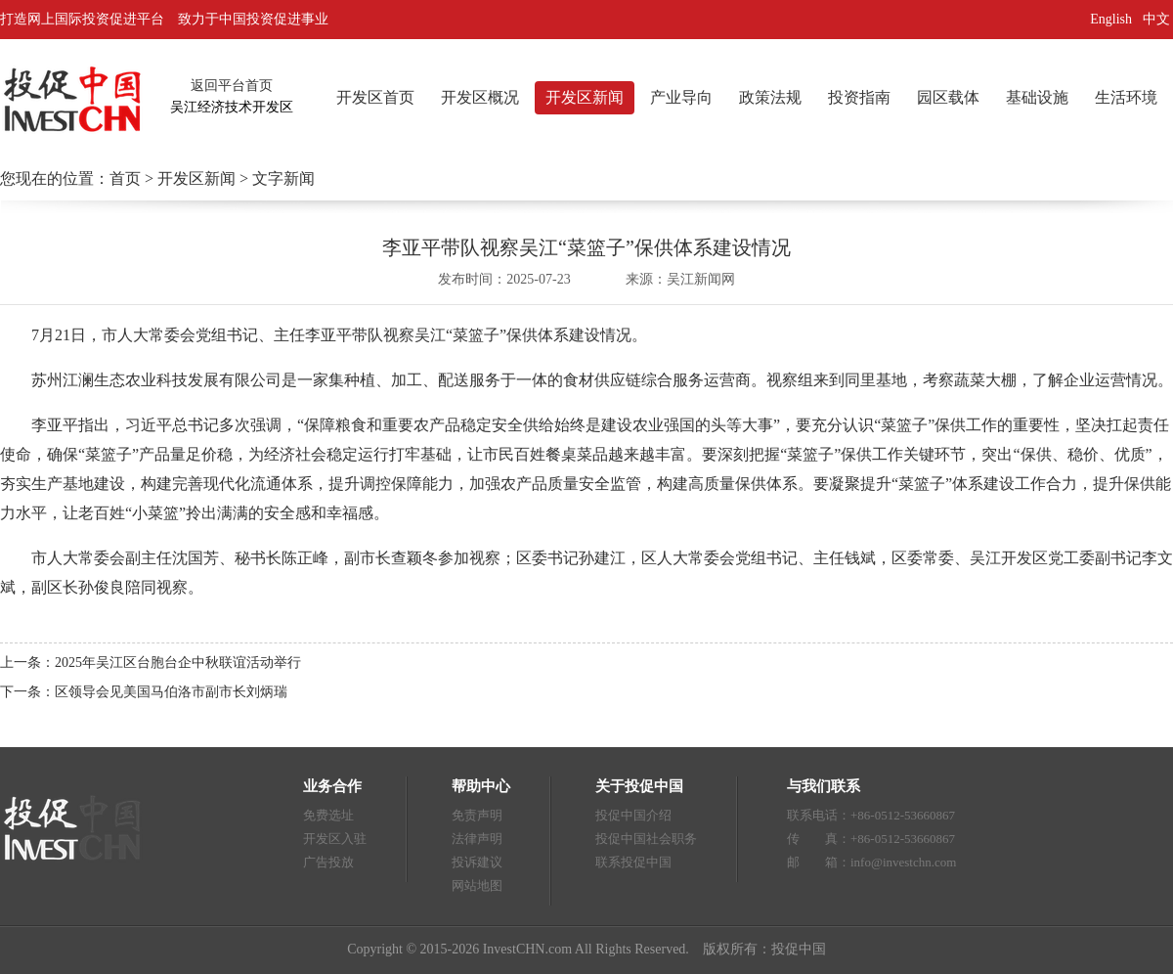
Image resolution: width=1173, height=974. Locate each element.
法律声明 (477, 838)
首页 (125, 178)
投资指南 (859, 97)
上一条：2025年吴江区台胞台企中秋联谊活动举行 (150, 662)
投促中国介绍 (633, 815)
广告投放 (328, 862)
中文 (1158, 19)
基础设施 (1037, 97)
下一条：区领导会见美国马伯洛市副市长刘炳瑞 (143, 692)
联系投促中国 (633, 862)
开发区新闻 (584, 97)
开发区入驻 (335, 838)
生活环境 (1126, 97)
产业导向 (681, 97)
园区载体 (948, 97)
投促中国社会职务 (646, 838)
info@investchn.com (903, 862)
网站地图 (477, 885)
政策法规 (770, 97)
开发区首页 (375, 97)
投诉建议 (477, 862)
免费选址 (328, 815)
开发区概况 (480, 97)
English (1111, 19)
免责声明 (477, 815)
